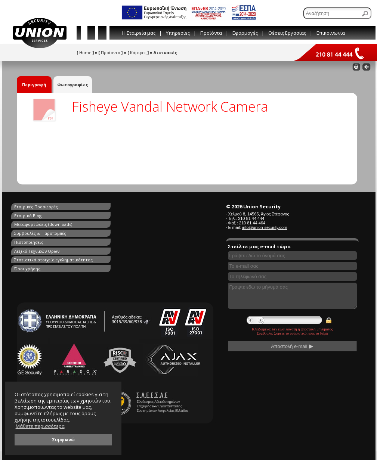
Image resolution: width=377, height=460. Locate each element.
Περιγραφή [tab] (34, 84)
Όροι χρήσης (114, 232)
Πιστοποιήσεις (28, 224)
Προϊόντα (211, 32)
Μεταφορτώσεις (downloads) (43, 215)
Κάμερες (138, 52)
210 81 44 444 (251, 218)
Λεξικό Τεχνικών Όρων (123, 224)
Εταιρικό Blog (115, 206)
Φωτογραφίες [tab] (72, 84)
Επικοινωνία (330, 32)
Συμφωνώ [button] (63, 439)
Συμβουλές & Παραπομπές (127, 215)
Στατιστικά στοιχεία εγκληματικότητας (53, 232)
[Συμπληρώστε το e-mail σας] (292, 266)
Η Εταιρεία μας (138, 32)
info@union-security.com (264, 227)
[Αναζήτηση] (337, 13)
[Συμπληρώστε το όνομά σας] (292, 255)
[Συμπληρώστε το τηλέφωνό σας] (292, 276)
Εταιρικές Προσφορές (36, 206)
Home (85, 52)
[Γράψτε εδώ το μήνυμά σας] (292, 296)
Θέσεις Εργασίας (287, 32)
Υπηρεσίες (178, 32)
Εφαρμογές (245, 32)
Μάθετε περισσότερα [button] (40, 426)
